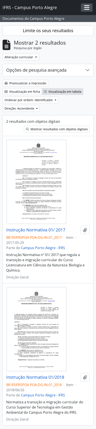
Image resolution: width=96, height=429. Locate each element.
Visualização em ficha (22, 92)
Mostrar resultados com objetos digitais (57, 129)
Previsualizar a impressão (25, 83)
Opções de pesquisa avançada (36, 70)
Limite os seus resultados (48, 30)
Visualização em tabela (62, 92)
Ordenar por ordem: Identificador (29, 100)
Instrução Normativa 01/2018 (35, 377)
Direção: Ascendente (20, 108)
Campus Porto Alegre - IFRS (43, 247)
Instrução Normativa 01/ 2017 (35, 230)
